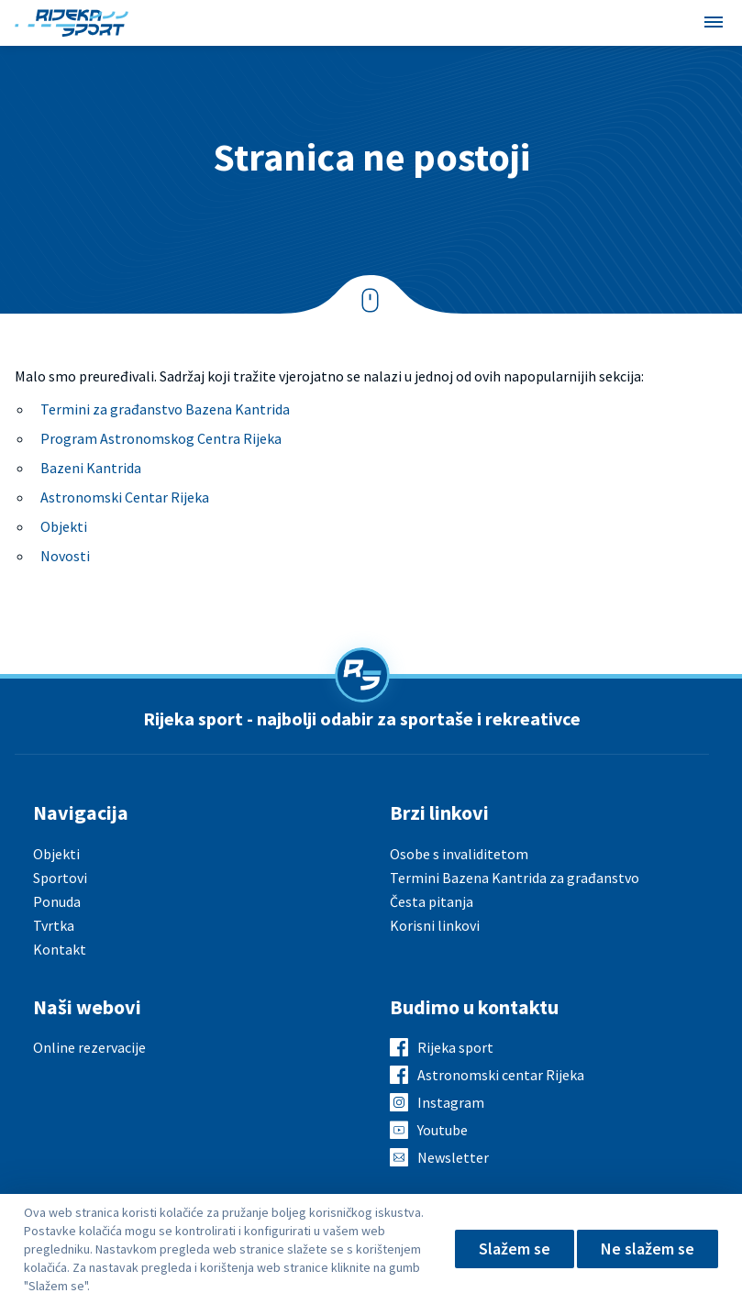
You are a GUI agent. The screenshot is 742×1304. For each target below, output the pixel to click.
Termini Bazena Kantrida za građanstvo (514, 877)
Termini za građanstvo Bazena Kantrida (165, 409)
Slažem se (514, 1248)
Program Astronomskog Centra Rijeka (161, 438)
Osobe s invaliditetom (459, 854)
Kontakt (59, 949)
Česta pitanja (431, 901)
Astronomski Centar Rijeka (124, 497)
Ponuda (57, 901)
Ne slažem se (647, 1248)
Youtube (442, 1130)
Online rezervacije (89, 1047)
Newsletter (453, 1157)
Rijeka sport (455, 1047)
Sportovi (60, 877)
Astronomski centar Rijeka (500, 1075)
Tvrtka (53, 925)
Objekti (63, 526)
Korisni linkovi (435, 925)
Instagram (450, 1102)
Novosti (65, 556)
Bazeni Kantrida (90, 468)
